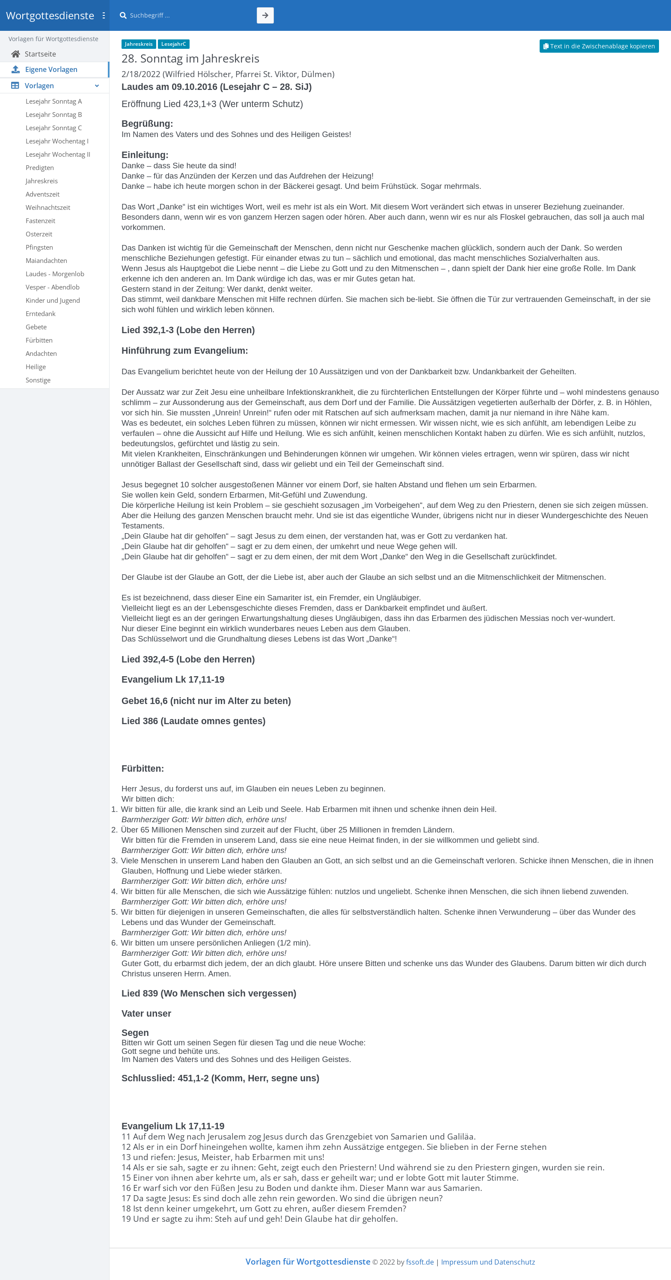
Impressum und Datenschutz (488, 1262)
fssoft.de (420, 1262)
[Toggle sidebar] (103, 15)
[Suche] (188, 15)
